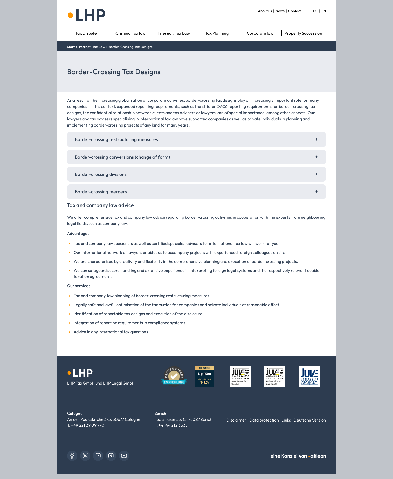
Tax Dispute (86, 33)
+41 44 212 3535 (173, 425)
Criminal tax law (130, 33)
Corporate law (260, 33)
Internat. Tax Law (174, 33)
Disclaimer (236, 420)
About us (265, 11)
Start (71, 47)
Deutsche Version (310, 420)
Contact (294, 11)
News (280, 11)
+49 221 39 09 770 (87, 425)
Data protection (264, 420)
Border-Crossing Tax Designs (131, 47)
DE (315, 11)
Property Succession (303, 33)
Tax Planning (217, 33)
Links (286, 420)
